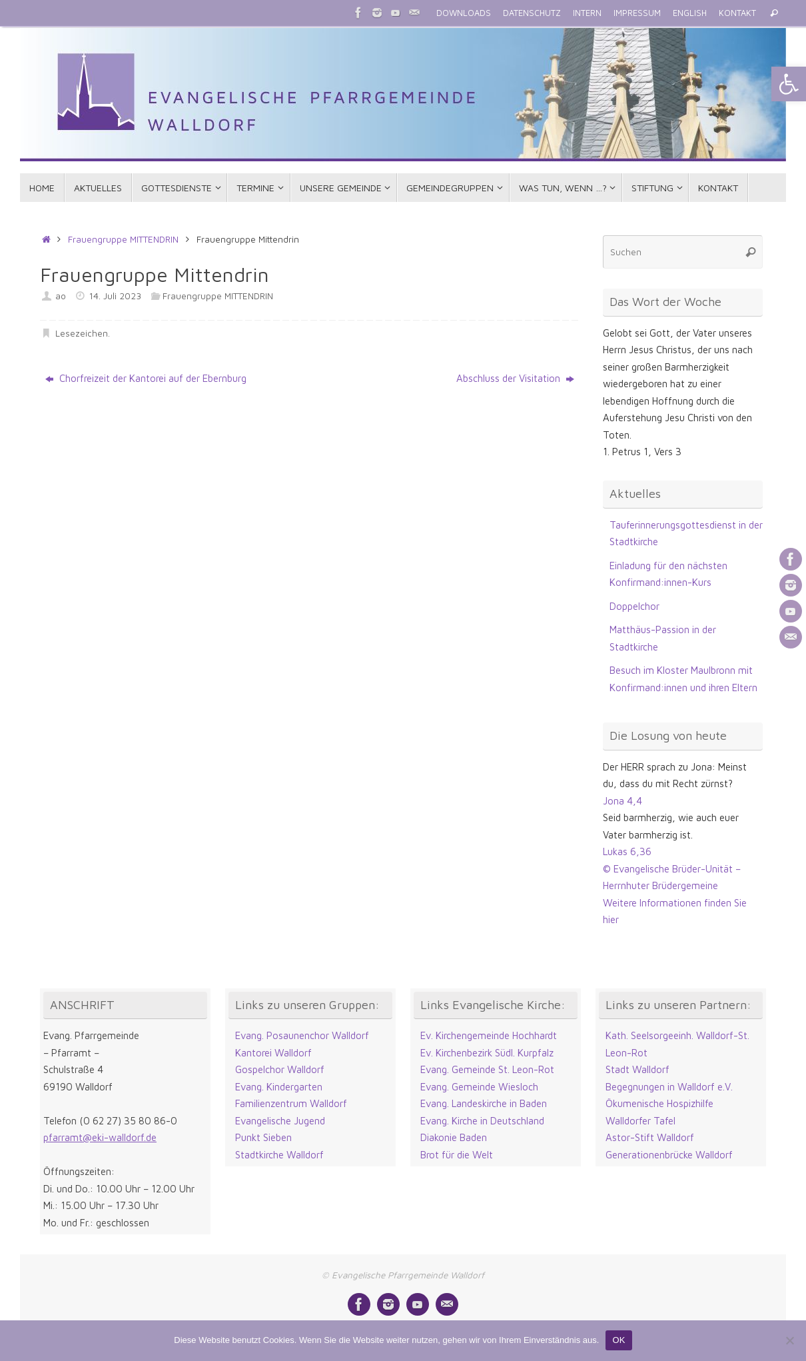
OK (618, 1340)
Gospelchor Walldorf (279, 1069)
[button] (788, 84)
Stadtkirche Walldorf (279, 1154)
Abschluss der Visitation (515, 378)
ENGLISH (690, 13)
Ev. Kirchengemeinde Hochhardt (488, 1035)
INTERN (587, 13)
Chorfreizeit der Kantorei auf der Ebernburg (145, 378)
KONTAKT (737, 13)
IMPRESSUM (637, 13)
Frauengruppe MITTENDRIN (123, 239)
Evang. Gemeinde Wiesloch (479, 1086)
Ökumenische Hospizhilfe (659, 1103)
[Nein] (789, 1340)
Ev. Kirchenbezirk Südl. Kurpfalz (487, 1052)
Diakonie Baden (453, 1137)
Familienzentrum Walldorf (291, 1103)
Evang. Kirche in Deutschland (482, 1120)
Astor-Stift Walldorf (649, 1137)
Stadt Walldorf (637, 1069)
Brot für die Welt (456, 1154)
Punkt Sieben (263, 1137)
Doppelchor (634, 606)
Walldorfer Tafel (640, 1120)
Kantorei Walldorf (273, 1052)
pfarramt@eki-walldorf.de (100, 1137)
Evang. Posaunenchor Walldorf (302, 1035)
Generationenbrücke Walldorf (669, 1154)
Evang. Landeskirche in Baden (483, 1103)
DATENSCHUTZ (532, 13)
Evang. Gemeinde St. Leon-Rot (487, 1069)
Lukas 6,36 (627, 851)
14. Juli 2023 (115, 296)
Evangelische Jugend (280, 1120)
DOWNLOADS (463, 13)
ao (60, 296)
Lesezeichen (81, 333)
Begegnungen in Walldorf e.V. (669, 1086)
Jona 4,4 (622, 800)
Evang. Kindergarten (278, 1086)
